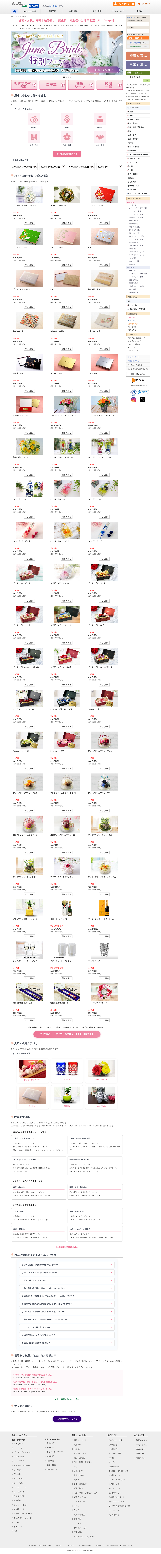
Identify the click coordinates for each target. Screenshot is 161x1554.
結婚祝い (131, 112)
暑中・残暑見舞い (134, 147)
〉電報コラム (139, 1458)
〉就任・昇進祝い (79, 1458)
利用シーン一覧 (133, 108)
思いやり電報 (132, 305)
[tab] (64, 77)
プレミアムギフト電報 (136, 236)
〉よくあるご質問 (114, 1453)
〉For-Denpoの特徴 (114, 1440)
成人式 (130, 143)
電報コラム (132, 330)
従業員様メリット (134, 361)
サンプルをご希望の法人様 (138, 369)
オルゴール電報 (134, 261)
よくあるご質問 (95, 11)
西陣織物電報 (133, 224)
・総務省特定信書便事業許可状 (138, 385)
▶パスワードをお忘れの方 (135, 34)
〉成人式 (75, 1480)
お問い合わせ (138, 374)
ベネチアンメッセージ (136, 252)
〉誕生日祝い (77, 1488)
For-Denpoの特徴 (29, 11)
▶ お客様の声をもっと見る (68, 1399)
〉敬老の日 (76, 1519)
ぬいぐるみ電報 (134, 230)
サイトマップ (127, 1545)
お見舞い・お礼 (133, 119)
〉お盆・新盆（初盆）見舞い (83, 1536)
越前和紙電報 (133, 220)
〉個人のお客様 (113, 1515)
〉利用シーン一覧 (79, 1440)
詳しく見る (29, 223)
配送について (133, 347)
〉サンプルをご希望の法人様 (118, 1506)
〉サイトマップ (113, 1510)
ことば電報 (133, 258)
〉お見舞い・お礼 (79, 1453)
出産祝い (131, 115)
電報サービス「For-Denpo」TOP (40, 1545)
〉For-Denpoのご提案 (115, 1501)
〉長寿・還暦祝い (79, 1515)
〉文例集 (110, 1458)
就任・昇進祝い (133, 123)
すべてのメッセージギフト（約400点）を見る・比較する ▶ (67, 1034)
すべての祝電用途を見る (67, 154)
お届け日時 (73, 11)
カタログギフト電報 (136, 239)
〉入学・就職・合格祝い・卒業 (84, 1493)
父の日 (130, 170)
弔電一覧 (130, 267)
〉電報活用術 (139, 1453)
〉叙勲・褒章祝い (79, 1475)
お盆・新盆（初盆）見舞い (137, 193)
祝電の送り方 (133, 317)
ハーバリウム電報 (135, 211)
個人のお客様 (124, 4)
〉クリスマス (77, 1523)
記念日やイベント (134, 158)
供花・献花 (133, 289)
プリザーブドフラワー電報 (138, 208)
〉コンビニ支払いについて (117, 1480)
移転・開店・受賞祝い (136, 127)
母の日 (130, 166)
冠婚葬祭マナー (133, 324)
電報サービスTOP (16, 16)
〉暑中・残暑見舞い (80, 1484)
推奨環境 (58, 1545)
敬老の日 (131, 178)
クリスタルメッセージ (136, 255)
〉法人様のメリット (115, 1493)
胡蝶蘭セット (133, 249)
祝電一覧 (130, 202)
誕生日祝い (132, 151)
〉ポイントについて (115, 1488)
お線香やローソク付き (136, 286)
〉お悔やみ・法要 (79, 1528)
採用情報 (98, 1545)
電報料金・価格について (137, 338)
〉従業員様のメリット (116, 1497)
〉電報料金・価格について (117, 1471)
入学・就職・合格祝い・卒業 (138, 154)
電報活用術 (132, 327)
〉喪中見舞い (77, 1532)
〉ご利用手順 (112, 1445)
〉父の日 (75, 1510)
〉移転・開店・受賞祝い (82, 1462)
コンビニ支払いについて (137, 344)
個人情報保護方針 (85, 1545)
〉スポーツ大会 (78, 1501)
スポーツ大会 (132, 162)
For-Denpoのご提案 (135, 365)
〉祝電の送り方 (140, 1440)
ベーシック (133, 205)
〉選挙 (74, 1466)
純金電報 (132, 264)
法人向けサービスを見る (67, 1419)
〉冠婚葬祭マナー (141, 1449)
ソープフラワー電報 (136, 214)
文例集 (139, 11)
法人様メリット (133, 357)
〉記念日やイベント (80, 1497)
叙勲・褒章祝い (133, 139)
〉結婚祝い (76, 1445)
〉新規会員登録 (113, 1466)
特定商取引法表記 (112, 1545)
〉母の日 (75, 1506)
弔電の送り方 (133, 321)
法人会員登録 (53, 6)
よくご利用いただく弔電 (136, 309)
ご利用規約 (70, 1545)
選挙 (129, 131)
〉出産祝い (76, 1449)
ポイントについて (134, 350)
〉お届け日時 (112, 1449)
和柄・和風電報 (134, 227)
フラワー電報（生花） (136, 245)
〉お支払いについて (115, 1475)
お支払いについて (117, 11)
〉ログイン (111, 1462)
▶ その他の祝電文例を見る (67, 1247)
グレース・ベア (134, 233)
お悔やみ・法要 (133, 186)
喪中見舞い (132, 190)
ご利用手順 (51, 11)
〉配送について (113, 1484)
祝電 (24, 16)
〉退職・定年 (77, 1471)
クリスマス (132, 182)
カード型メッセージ (136, 217)
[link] (143, 392)
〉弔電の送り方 (140, 1445)
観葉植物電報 (133, 242)
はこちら (138, 43)
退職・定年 (132, 135)
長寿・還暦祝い (133, 174)
